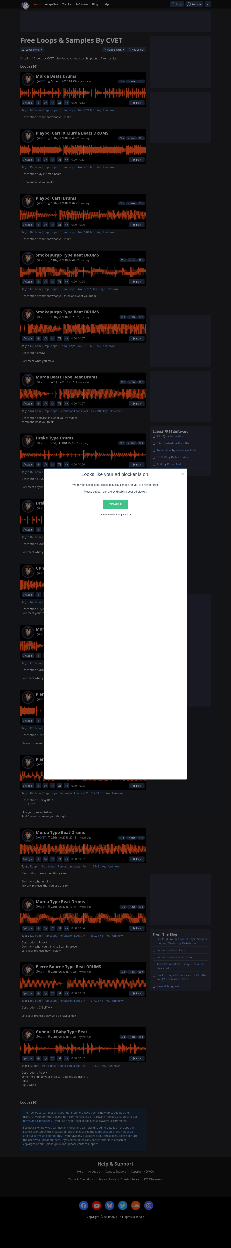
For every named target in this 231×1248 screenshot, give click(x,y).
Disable (115, 504)
